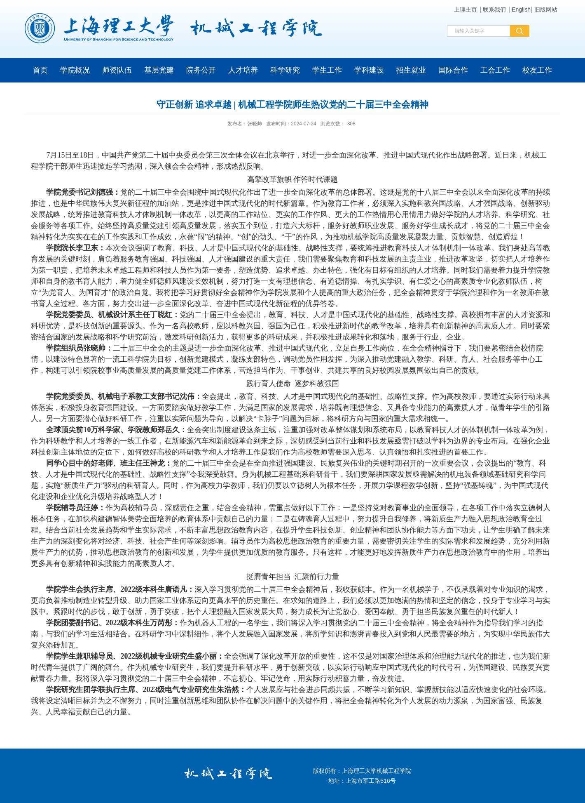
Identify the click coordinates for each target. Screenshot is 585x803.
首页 (40, 70)
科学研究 (285, 70)
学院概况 (75, 70)
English (521, 9)
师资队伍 (117, 70)
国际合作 (453, 70)
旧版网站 (545, 9)
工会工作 (495, 70)
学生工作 (327, 70)
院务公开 (201, 70)
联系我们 (494, 9)
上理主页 (465, 9)
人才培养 (243, 70)
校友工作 (537, 70)
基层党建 (159, 70)
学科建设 (369, 70)
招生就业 (411, 70)
